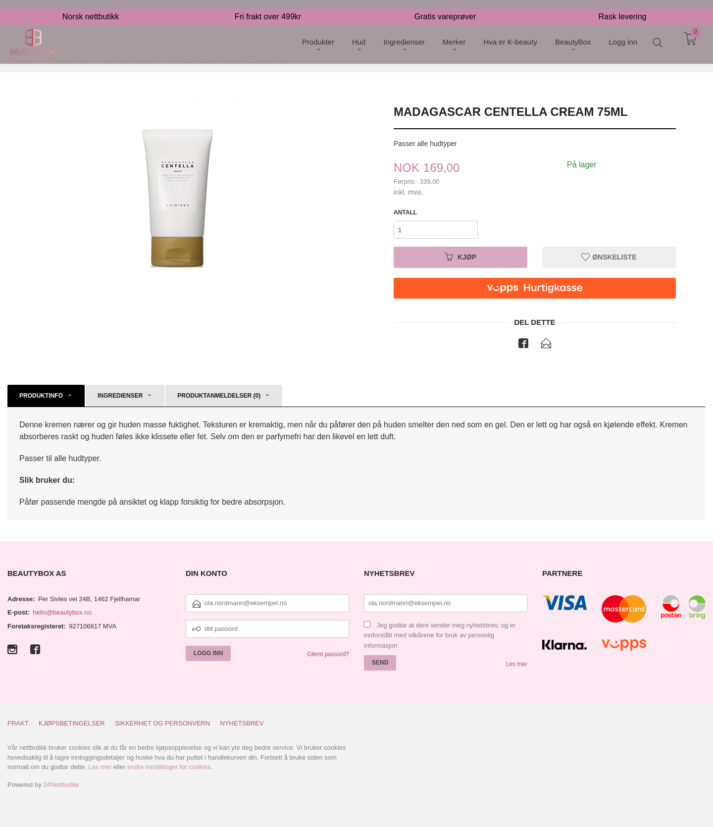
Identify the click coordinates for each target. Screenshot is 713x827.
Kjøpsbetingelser (72, 723)
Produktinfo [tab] (41, 395)
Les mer (516, 664)
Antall (405, 212)
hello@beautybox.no (62, 612)
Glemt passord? (328, 654)
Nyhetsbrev (242, 723)
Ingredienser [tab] (120, 395)
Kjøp (460, 257)
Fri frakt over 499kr (268, 7)
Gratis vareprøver (445, 7)
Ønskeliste (608, 257)
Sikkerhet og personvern (162, 723)
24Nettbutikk (61, 784)
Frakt (18, 723)
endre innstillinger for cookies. (169, 767)
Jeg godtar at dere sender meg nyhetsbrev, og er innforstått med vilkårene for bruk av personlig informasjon (439, 635)
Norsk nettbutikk (90, 7)
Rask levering (623, 7)
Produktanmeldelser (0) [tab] (218, 395)
